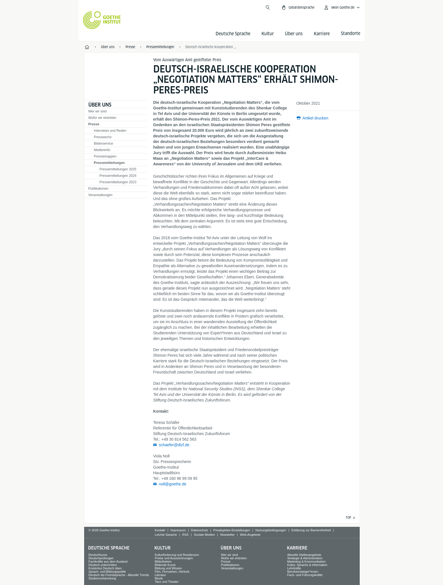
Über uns (294, 34)
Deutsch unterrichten (102, 565)
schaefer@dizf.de (174, 445)
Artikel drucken (316, 118)
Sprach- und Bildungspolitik (107, 571)
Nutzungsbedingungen (270, 530)
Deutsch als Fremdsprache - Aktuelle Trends (118, 575)
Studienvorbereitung (102, 578)
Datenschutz (199, 530)
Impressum (178, 530)
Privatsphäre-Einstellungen (231, 530)
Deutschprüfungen (101, 558)
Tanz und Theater (166, 581)
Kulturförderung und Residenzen (177, 554)
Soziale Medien (204, 534)
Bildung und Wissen (168, 568)
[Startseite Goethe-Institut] (102, 20)
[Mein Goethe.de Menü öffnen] (341, 7)
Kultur (267, 34)
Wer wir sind (97, 111)
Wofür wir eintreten (102, 118)
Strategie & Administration (305, 558)
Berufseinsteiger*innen (302, 571)
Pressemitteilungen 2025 (118, 169)
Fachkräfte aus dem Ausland (107, 561)
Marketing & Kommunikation (306, 561)
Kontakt (160, 530)
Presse (93, 124)
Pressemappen (105, 156)
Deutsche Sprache (233, 34)
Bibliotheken (163, 561)
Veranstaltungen (100, 195)
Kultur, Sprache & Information (307, 565)
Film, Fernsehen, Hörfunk (172, 571)
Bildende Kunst (165, 565)
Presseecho (103, 137)
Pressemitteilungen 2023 (118, 182)
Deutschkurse (97, 554)
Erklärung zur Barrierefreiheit (311, 530)
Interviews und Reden (110, 131)
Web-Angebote (250, 534)
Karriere (322, 34)
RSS (185, 534)
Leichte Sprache (166, 534)
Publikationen (98, 189)
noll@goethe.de (172, 484)
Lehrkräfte (294, 568)
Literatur (160, 575)
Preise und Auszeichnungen (174, 558)
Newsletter (227, 534)
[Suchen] (267, 7)
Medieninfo (102, 150)
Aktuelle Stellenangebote (304, 554)
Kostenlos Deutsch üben (105, 568)
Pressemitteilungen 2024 (118, 176)
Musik (159, 578)
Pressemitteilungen (109, 163)
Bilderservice (103, 143)
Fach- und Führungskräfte (305, 575)
